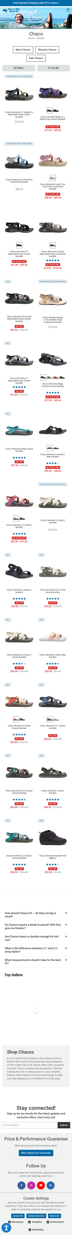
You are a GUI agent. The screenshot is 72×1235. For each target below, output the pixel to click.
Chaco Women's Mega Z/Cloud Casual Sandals (52, 385)
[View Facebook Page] (21, 1185)
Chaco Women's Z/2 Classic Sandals (19, 526)
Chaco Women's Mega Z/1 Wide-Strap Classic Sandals (52, 118)
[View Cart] (68, 10)
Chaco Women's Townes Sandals (52, 792)
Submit (64, 1125)
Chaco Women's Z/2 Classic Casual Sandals (19, 857)
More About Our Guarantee (36, 1152)
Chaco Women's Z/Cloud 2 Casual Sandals (19, 656)
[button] (36, 915)
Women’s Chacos (47, 49)
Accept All (18, 1216)
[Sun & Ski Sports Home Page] (11, 10)
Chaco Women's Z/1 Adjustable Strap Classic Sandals (19, 380)
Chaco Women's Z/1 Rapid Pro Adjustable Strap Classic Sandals (19, 114)
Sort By (53, 68)
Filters (18, 68)
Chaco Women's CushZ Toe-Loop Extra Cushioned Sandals (52, 186)
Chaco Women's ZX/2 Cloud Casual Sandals (52, 591)
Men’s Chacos (23, 49)
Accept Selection (36, 1216)
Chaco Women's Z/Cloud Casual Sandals (19, 727)
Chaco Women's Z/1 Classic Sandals (52, 727)
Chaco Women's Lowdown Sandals (19, 591)
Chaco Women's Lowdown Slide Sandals (52, 455)
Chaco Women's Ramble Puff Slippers (52, 857)
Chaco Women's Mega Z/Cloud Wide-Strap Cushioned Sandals (52, 319)
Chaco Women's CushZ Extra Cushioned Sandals (19, 181)
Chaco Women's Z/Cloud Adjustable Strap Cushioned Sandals (53, 253)
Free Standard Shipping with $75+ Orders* (36, 3)
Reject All (54, 1216)
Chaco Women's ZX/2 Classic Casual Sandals (19, 792)
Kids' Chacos (36, 58)
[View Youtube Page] (41, 1185)
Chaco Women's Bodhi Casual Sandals (19, 450)
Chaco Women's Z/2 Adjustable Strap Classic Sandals (19, 253)
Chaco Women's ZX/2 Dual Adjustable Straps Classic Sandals (19, 318)
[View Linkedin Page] (51, 1185)
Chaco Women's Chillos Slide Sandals (53, 656)
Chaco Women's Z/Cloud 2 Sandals (52, 521)
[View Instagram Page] (31, 1185)
